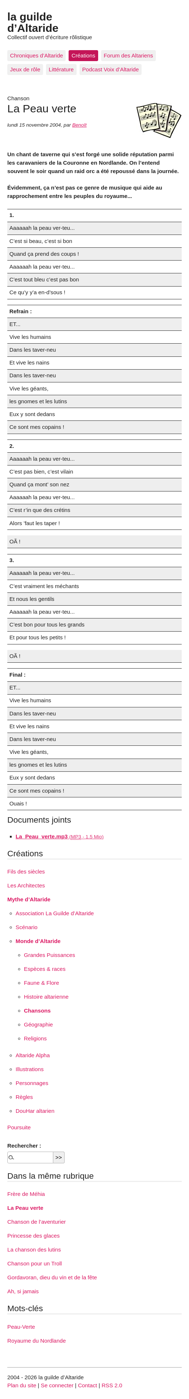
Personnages (32, 1083)
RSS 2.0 (111, 1385)
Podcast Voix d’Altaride (110, 69)
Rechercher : (24, 1145)
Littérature (61, 69)
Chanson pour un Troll (34, 1263)
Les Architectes (26, 885)
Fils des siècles (26, 871)
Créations (83, 55)
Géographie (38, 1024)
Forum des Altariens (128, 55)
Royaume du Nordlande (36, 1341)
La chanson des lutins (34, 1249)
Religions (35, 1038)
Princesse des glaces (33, 1235)
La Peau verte (25, 1208)
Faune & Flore (41, 983)
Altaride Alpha (33, 1055)
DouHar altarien (35, 1111)
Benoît (79, 125)
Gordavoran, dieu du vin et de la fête (52, 1277)
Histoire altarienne (46, 997)
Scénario (27, 927)
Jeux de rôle (25, 69)
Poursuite (19, 1127)
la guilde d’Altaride (32, 22)
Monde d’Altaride (38, 941)
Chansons (37, 1010)
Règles (24, 1097)
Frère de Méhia (26, 1194)
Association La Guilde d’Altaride (55, 913)
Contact (87, 1385)
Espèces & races (45, 969)
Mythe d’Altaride (28, 899)
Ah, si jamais (23, 1291)
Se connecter (57, 1385)
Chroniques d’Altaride (36, 55)
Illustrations (30, 1069)
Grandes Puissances (49, 955)
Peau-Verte (21, 1327)
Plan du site (21, 1385)
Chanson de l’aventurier (36, 1222)
